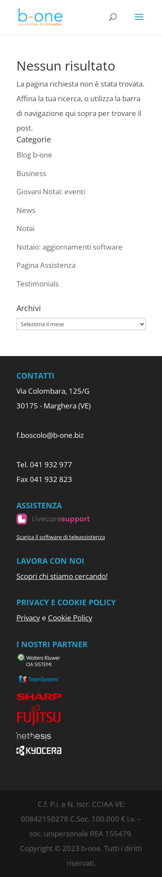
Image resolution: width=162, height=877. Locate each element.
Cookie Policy (70, 618)
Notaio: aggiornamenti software (69, 247)
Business (31, 173)
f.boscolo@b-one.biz (50, 435)
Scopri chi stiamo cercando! (62, 576)
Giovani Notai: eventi (50, 191)
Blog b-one (34, 155)
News (25, 210)
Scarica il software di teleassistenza (60, 537)
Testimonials (37, 284)
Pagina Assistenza (46, 265)
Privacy (28, 618)
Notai (25, 228)
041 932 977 (51, 464)
